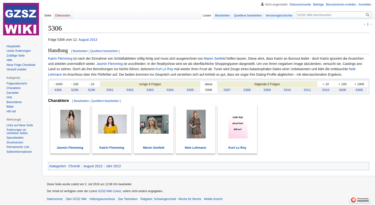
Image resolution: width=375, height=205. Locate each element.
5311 (307, 90)
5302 (130, 90)
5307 (227, 90)
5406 (342, 90)
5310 (287, 90)
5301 (110, 90)
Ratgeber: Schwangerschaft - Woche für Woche (170, 199)
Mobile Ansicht (213, 199)
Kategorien (58, 166)
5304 (170, 90)
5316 (325, 90)
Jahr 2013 (113, 166)
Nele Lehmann (195, 147)
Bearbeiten (80, 51)
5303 (150, 90)
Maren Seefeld (215, 58)
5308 (247, 90)
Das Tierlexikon (128, 199)
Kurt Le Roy (164, 69)
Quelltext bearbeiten (104, 51)
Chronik (74, 166)
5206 (74, 90)
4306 (58, 90)
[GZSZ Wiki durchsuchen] (333, 14)
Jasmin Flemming (109, 64)
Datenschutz (55, 199)
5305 (190, 90)
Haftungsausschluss (102, 199)
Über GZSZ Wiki (76, 199)
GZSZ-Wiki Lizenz (109, 191)
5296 (91, 90)
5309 (267, 90)
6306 (359, 90)
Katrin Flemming (60, 58)
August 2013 (87, 40)
